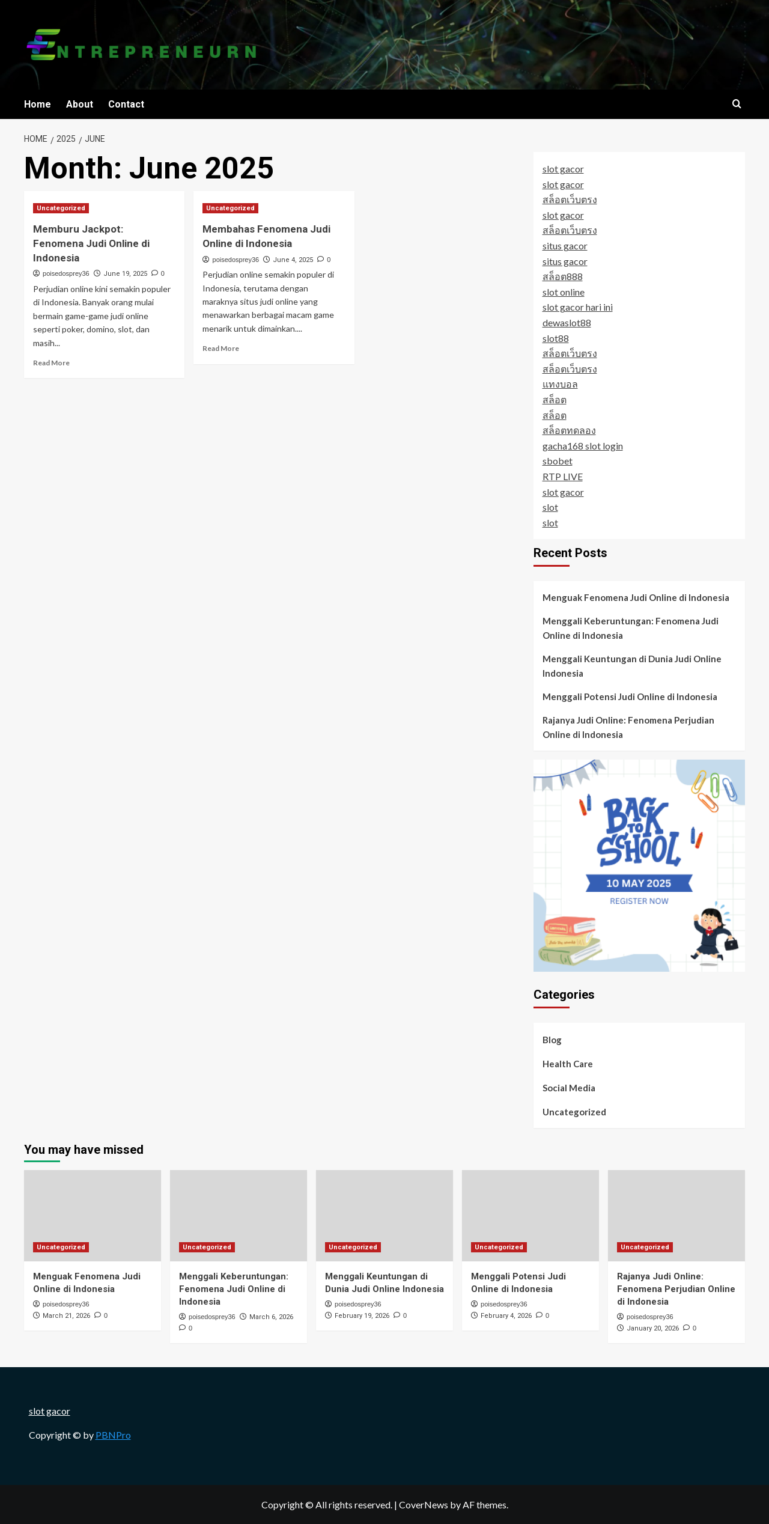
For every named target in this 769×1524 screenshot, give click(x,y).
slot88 (556, 338)
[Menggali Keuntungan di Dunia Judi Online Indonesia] (384, 1215)
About (79, 104)
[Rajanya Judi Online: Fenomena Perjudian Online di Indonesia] (676, 1215)
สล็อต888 (563, 276)
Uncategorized (574, 1111)
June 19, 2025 (125, 274)
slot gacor (563, 168)
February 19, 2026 (362, 1316)
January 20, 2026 (653, 1328)
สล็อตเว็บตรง (570, 199)
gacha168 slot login (583, 445)
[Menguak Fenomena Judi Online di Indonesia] (92, 1215)
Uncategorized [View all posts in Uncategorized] (61, 208)
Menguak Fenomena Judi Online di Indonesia (636, 597)
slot (550, 507)
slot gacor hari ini (578, 306)
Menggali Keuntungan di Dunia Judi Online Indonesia (632, 665)
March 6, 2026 (271, 1317)
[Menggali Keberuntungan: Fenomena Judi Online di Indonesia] (238, 1215)
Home (37, 104)
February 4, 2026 (506, 1316)
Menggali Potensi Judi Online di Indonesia (630, 696)
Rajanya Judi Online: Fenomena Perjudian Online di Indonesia (628, 727)
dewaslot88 (567, 322)
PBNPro (113, 1434)
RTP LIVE (563, 476)
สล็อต (555, 399)
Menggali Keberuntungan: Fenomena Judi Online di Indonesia (631, 628)
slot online (564, 291)
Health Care (568, 1063)
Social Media (569, 1087)
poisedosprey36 (66, 273)
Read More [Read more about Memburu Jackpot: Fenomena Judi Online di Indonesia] (51, 362)
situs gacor (565, 245)
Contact (126, 104)
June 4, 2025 (293, 260)
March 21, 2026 (66, 1316)
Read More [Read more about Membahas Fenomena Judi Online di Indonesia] (220, 348)
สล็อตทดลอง (569, 430)
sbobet (558, 460)
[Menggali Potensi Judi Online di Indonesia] (530, 1215)
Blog (552, 1039)
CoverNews (423, 1504)
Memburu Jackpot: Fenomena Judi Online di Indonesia (91, 243)
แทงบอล (560, 383)
